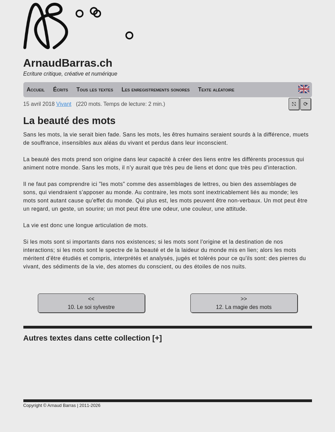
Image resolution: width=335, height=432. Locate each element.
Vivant (63, 104)
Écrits (60, 89)
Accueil (36, 89)
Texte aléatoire (216, 89)
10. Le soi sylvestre (91, 302)
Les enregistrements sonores (156, 89)
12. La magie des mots (243, 302)
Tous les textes (95, 89)
